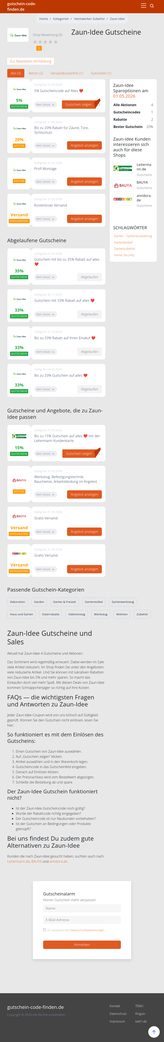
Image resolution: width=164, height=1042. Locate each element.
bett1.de (141, 1021)
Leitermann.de (18, 861)
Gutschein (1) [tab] (101, 73)
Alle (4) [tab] (16, 73)
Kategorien (61, 19)
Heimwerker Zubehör (89, 19)
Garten (119, 236)
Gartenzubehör (124, 249)
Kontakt (115, 1006)
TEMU (139, 1006)
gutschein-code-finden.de (21, 6)
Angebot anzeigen (84, 145)
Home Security (124, 255)
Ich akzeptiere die (75, 930)
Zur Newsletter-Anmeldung (30, 61)
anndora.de (58, 861)
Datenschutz (118, 1014)
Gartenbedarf (123, 242)
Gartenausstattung (139, 236)
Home (43, 19)
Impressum (117, 1021)
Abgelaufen (89, 277)
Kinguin (140, 1014)
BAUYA (36, 861)
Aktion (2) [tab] (36, 73)
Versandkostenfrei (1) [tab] (67, 73)
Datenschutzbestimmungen (87, 930)
